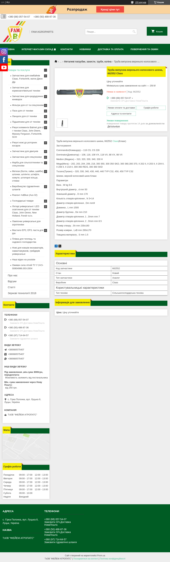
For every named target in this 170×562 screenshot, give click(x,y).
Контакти (67, 49)
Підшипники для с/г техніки (26, 122)
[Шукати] (134, 32)
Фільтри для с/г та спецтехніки (28, 105)
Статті (11, 287)
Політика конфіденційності (112, 558)
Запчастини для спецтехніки (27, 157)
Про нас (13, 275)
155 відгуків (140, 2)
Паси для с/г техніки (22, 110)
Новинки (85, 49)
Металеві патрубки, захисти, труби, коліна (88, 61)
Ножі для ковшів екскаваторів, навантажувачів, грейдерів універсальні (28, 250)
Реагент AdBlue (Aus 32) (24, 195)
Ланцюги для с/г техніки (24, 116)
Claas (115, 141)
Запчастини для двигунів (25, 151)
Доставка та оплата (111, 49)
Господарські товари (22, 200)
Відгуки (12, 281)
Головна (9, 49)
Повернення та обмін (144, 49)
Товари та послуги (19, 70)
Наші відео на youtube (23, 259)
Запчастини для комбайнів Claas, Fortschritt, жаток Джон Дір (27, 78)
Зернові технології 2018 (22, 293)
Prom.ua (101, 555)
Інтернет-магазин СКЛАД (37, 49)
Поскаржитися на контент (85, 558)
